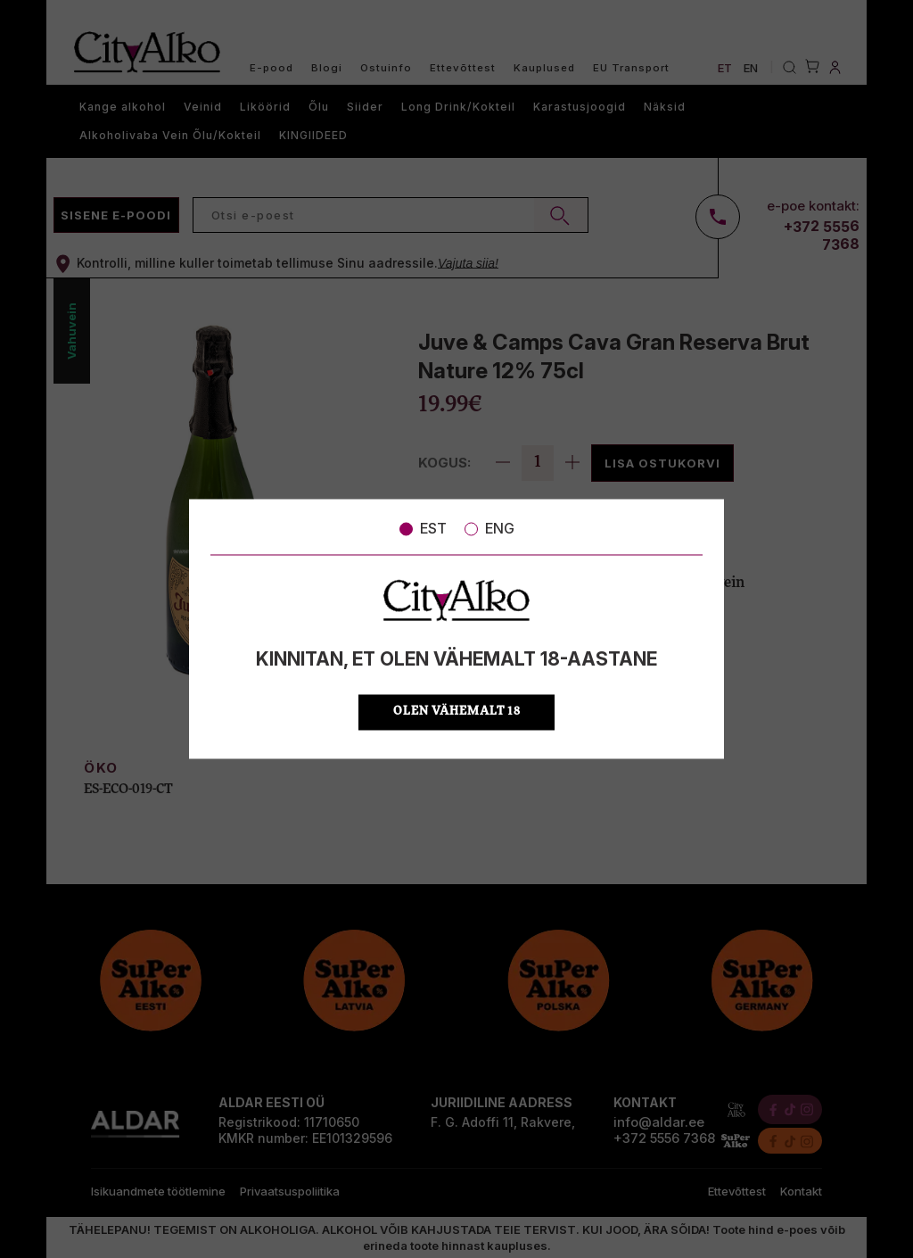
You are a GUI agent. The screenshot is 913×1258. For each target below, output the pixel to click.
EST (423, 528)
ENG (489, 528)
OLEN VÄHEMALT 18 (457, 712)
